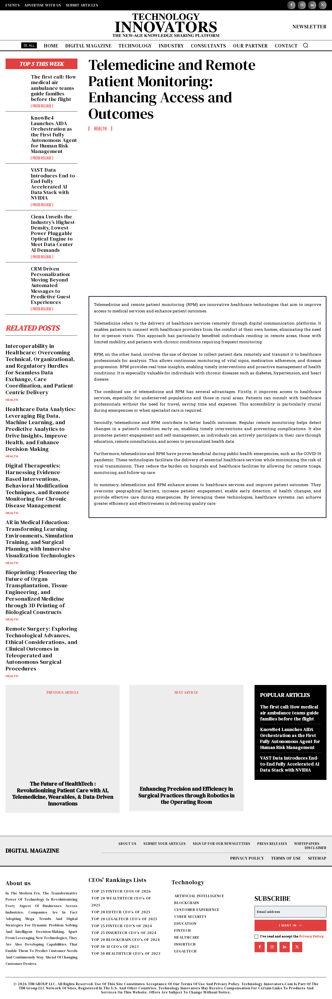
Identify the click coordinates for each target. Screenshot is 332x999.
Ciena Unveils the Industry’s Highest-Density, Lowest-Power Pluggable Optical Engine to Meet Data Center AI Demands (54, 233)
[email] (290, 911)
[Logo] (166, 26)
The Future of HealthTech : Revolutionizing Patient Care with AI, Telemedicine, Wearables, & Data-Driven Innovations (62, 794)
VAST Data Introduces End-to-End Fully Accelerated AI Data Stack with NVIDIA (54, 183)
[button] (305, 45)
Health (12, 399)
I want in (290, 925)
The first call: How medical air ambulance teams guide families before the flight (53, 88)
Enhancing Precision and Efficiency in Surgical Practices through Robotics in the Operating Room (186, 795)
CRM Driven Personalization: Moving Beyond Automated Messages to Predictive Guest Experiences (51, 285)
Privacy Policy (311, 936)
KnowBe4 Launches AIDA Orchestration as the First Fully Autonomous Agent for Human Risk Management (54, 134)
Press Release (42, 106)
